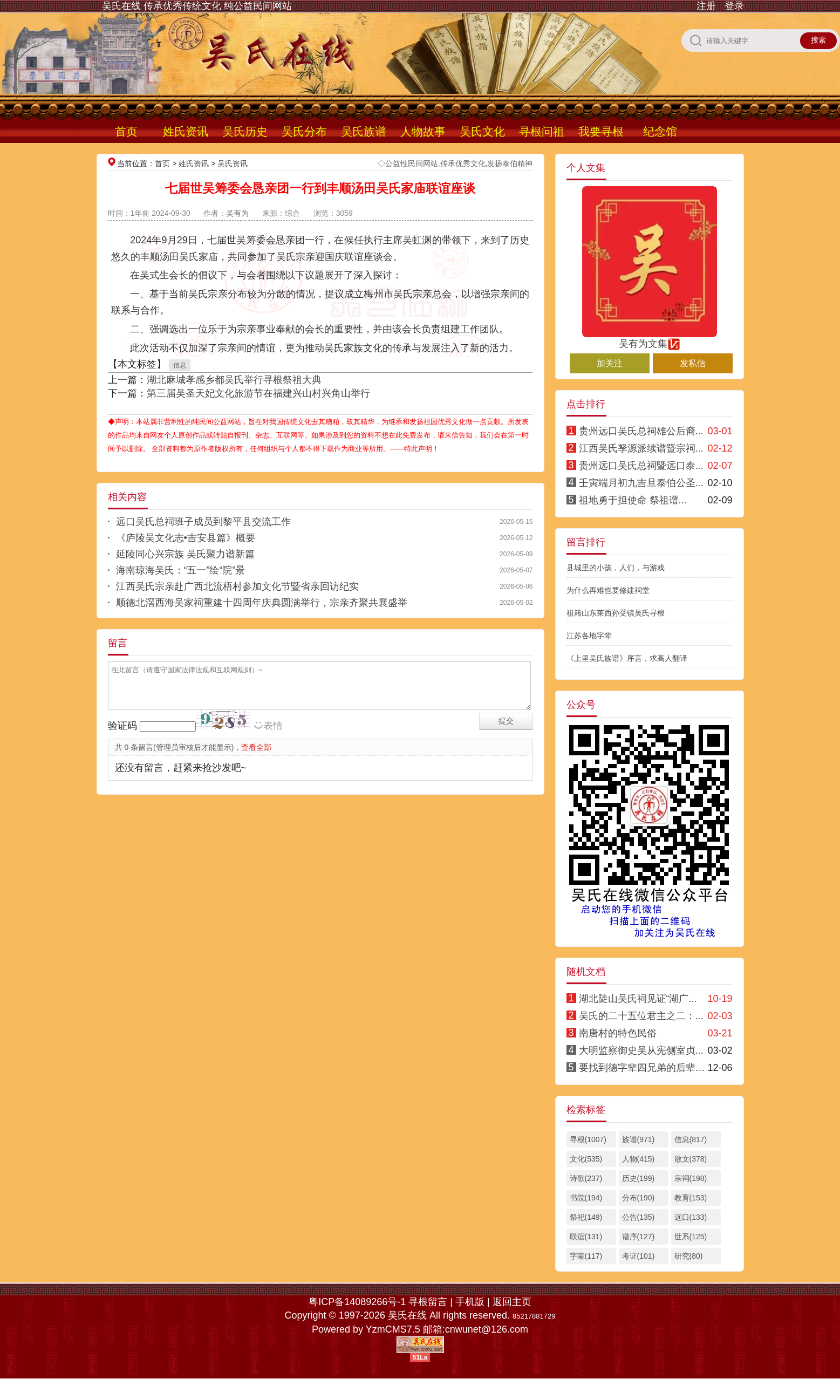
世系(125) (690, 1236)
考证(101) (638, 1256)
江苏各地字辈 (589, 635)
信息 (179, 365)
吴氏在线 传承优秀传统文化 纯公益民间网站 (197, 6)
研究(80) (688, 1256)
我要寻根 (601, 131)
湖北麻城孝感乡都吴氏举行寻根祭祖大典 (234, 379)
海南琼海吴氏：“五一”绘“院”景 (180, 570)
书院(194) (586, 1197)
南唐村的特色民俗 (618, 1033)
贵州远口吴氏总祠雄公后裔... (641, 431)
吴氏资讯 (232, 163)
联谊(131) (586, 1236)
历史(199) (638, 1178)
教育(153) (690, 1197)
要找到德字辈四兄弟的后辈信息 (647, 1067)
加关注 (610, 363)
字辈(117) (586, 1256)
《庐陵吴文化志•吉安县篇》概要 (185, 538)
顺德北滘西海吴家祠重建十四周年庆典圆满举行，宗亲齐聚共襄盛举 (261, 602)
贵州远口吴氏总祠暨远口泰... (641, 465)
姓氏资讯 (185, 131)
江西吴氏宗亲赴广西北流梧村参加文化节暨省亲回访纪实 (237, 586)
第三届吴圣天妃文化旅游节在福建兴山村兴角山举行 (258, 393)
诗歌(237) (586, 1178)
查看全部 (256, 747)
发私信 (693, 363)
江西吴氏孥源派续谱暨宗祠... (641, 448)
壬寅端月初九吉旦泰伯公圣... (641, 482)
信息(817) (690, 1139)
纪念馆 (660, 131)
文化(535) (586, 1159)
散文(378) (690, 1159)
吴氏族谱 (363, 131)
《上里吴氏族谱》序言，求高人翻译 (626, 658)
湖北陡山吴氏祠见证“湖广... (638, 998)
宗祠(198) (690, 1178)
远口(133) (690, 1217)
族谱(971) (638, 1139)
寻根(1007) (588, 1139)
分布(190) (638, 1197)
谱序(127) (638, 1236)
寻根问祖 (541, 131)
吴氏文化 (482, 131)
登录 (734, 6)
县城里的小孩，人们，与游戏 (615, 567)
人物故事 (423, 131)
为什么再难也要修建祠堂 (608, 590)
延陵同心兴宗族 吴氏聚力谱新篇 (185, 554)
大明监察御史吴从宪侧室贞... (641, 1050)
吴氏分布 (304, 131)
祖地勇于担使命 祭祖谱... (633, 500)
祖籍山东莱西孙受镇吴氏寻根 (615, 613)
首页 (126, 131)
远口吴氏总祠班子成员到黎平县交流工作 (203, 521)
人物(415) (638, 1159)
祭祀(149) (586, 1217)
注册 (706, 6)
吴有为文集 (649, 339)
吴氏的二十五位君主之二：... (641, 1016)
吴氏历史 (245, 131)
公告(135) (638, 1217)
